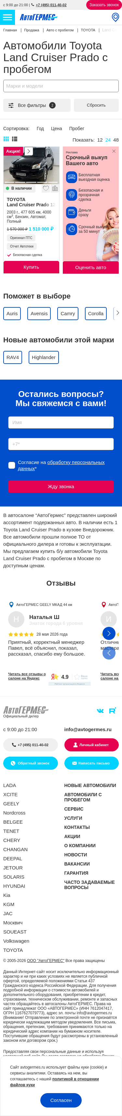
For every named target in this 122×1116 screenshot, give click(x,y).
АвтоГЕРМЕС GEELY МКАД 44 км (44, 604)
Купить (31, 267)
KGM (8, 904)
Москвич (12, 922)
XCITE (10, 794)
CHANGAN (15, 849)
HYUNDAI (14, 886)
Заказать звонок (104, 5)
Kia (6, 895)
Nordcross (14, 813)
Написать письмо (94, 763)
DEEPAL (12, 858)
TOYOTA (31, 202)
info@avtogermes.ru (88, 729)
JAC (7, 913)
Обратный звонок (33, 763)
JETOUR (13, 867)
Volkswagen (16, 941)
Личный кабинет (94, 745)
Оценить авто (90, 267)
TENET (11, 831)
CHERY (11, 840)
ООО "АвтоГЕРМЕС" (45, 960)
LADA (9, 785)
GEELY (11, 803)
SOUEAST (15, 932)
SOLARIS (13, 877)
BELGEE (13, 822)
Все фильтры (31, 105)
